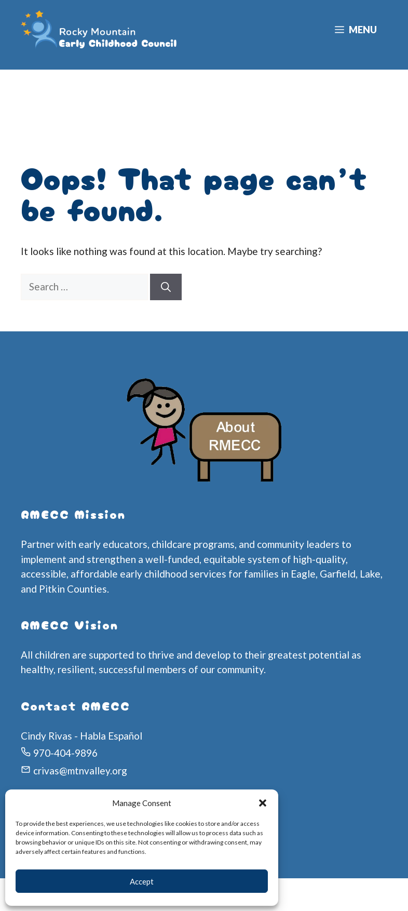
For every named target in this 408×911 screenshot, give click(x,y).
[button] (262, 803)
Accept (142, 881)
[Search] (166, 287)
